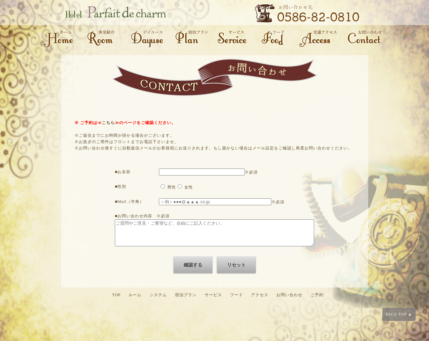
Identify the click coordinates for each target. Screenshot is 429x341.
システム (158, 300)
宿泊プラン (186, 300)
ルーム (135, 300)
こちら (108, 122)
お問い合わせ (289, 300)
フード (236, 300)
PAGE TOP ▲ (399, 314)
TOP (116, 300)
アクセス (259, 300)
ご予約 (317, 300)
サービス (213, 300)
